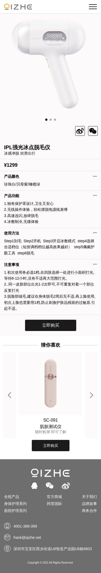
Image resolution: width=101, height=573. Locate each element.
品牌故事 (89, 503)
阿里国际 (54, 503)
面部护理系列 (15, 510)
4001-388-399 (25, 526)
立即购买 (50, 325)
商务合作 (89, 510)
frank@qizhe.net (27, 537)
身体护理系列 (15, 503)
